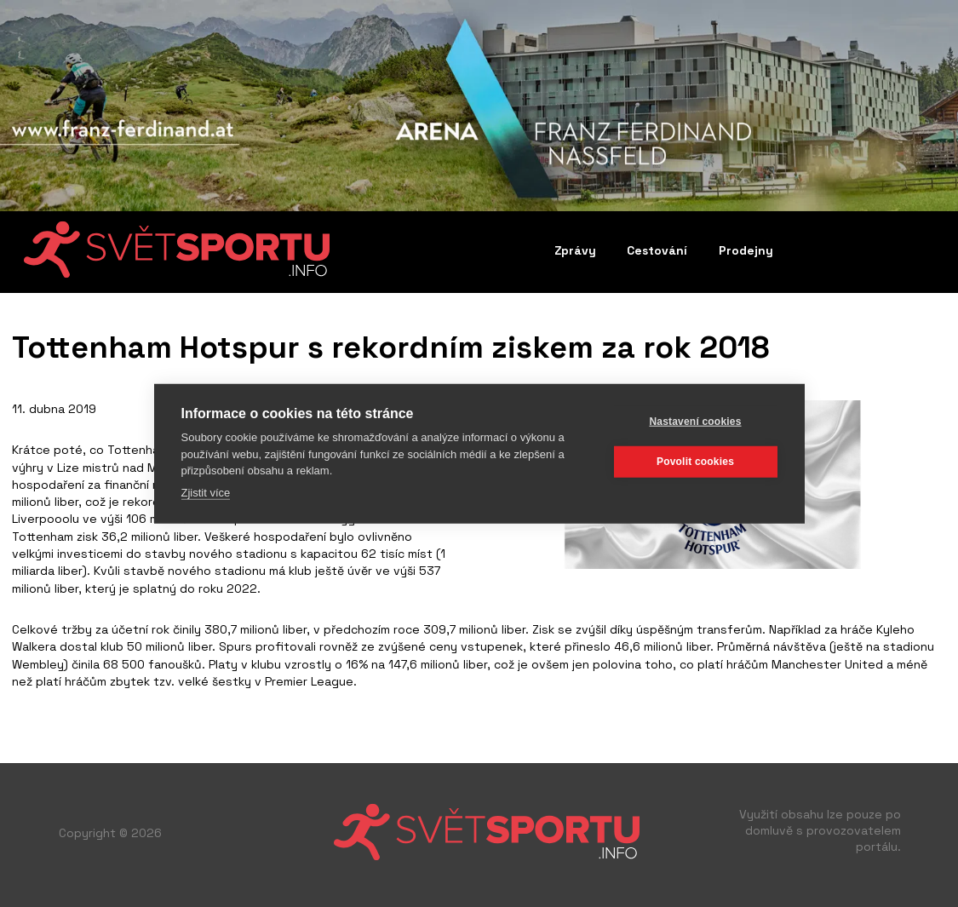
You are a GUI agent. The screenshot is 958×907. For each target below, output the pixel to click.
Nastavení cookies (695, 422)
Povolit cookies (695, 462)
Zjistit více (206, 491)
